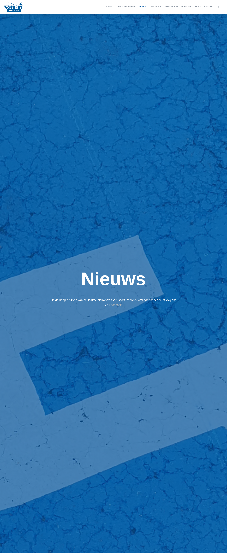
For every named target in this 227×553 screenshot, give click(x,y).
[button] (218, 6)
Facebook (115, 304)
